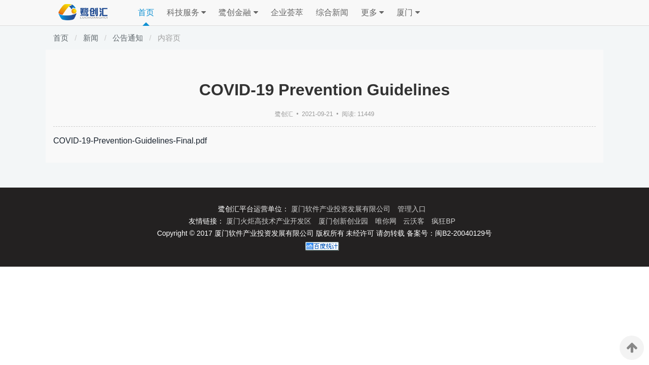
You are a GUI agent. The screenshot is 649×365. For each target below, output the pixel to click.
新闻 (90, 37)
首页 (146, 12)
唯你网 (387, 221)
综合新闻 (332, 12)
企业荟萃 (287, 12)
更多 (372, 12)
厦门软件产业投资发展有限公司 (341, 209)
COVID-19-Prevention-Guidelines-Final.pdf (130, 140)
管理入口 (412, 209)
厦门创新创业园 (344, 221)
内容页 (169, 37)
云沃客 (414, 221)
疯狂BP (443, 221)
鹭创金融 (238, 12)
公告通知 (128, 37)
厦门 (407, 12)
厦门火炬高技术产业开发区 (269, 221)
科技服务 (186, 12)
